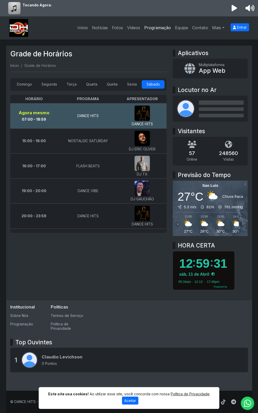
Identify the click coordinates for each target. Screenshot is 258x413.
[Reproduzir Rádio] (234, 8)
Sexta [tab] (132, 84)
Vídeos (133, 27)
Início (82, 27)
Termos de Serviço (67, 315)
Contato (200, 27)
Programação (157, 27)
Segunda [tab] (49, 84)
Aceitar (130, 400)
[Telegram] (233, 402)
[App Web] (210, 68)
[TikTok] (223, 402)
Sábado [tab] (153, 84)
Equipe (181, 27)
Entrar (240, 27)
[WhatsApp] (247, 403)
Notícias (100, 27)
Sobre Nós (19, 315)
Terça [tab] (72, 84)
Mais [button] (216, 27)
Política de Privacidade (61, 326)
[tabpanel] (88, 164)
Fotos (117, 27)
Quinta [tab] (112, 84)
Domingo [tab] (24, 84)
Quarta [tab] (91, 84)
